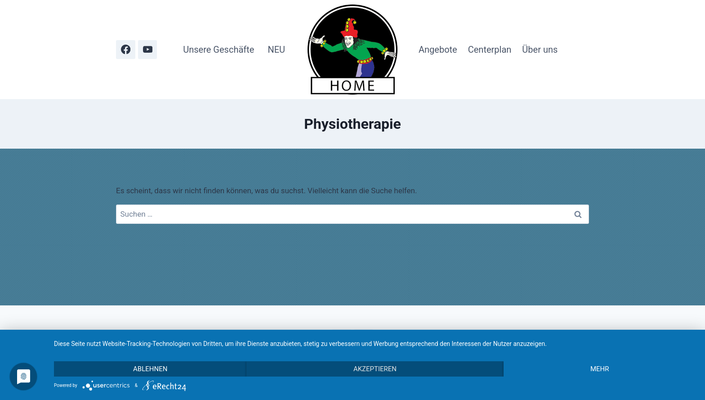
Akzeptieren (375, 369)
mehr (599, 369)
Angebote (438, 49)
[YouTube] (147, 49)
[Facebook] (125, 49)
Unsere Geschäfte (218, 49)
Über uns (540, 49)
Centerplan (490, 49)
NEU (276, 49)
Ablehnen (150, 369)
